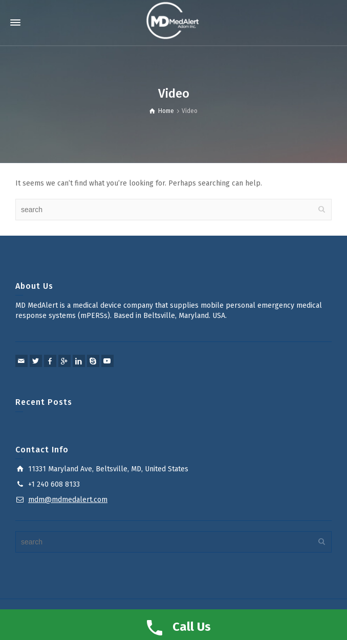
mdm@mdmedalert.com (67, 499)
